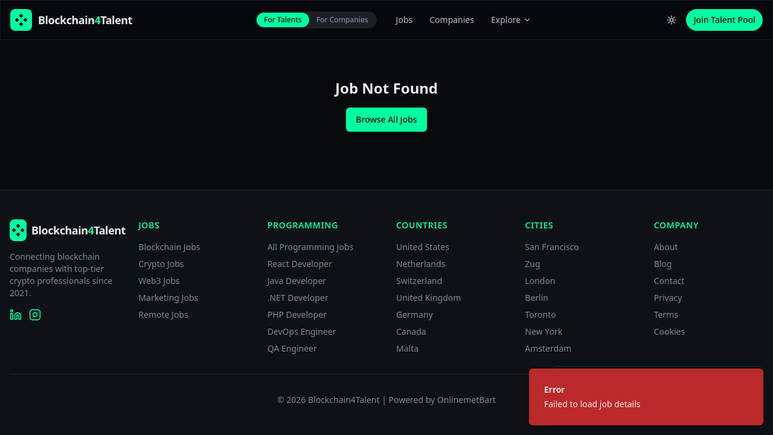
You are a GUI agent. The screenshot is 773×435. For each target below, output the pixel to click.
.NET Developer (298, 297)
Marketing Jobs (168, 297)
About (666, 247)
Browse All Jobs (386, 119)
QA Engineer (292, 348)
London (540, 280)
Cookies (669, 331)
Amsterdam (548, 348)
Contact (669, 280)
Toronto (540, 314)
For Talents (283, 19)
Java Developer (297, 280)
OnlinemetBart (466, 399)
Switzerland (419, 280)
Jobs (404, 19)
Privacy (668, 297)
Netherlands (420, 263)
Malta (407, 348)
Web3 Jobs (159, 280)
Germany (414, 314)
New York (543, 331)
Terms (666, 314)
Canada (411, 331)
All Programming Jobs (311, 247)
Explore (511, 19)
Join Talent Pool (724, 19)
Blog (663, 263)
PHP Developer (297, 314)
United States (422, 247)
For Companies (342, 19)
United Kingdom (428, 297)
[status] (646, 397)
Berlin (536, 297)
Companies (451, 19)
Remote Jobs (163, 314)
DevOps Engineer (302, 331)
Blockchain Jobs (169, 247)
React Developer (300, 263)
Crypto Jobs (161, 263)
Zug (532, 263)
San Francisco (552, 247)
